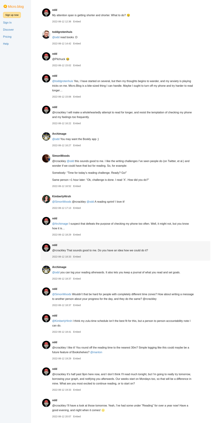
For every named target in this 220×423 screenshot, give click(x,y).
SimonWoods (61, 155)
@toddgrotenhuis (62, 81)
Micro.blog (16, 6)
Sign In (7, 22)
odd (54, 9)
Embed (77, 21)
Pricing (7, 36)
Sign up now (12, 15)
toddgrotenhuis (62, 31)
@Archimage (60, 223)
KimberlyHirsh (61, 196)
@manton (96, 352)
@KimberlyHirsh (62, 320)
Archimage (59, 133)
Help (6, 43)
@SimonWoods (61, 201)
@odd (55, 37)
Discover (8, 29)
